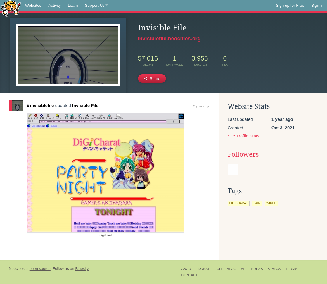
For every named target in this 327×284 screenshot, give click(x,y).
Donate (205, 269)
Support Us (96, 5)
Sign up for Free (290, 5)
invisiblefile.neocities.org (169, 39)
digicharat (238, 203)
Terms (291, 269)
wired (271, 203)
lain (257, 203)
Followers (243, 154)
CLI (219, 269)
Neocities (17, 268)
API (244, 269)
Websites (33, 5)
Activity (54, 5)
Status (274, 269)
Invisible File (85, 105)
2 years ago (201, 106)
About (187, 269)
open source (40, 268)
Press (257, 269)
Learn (73, 5)
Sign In (317, 5)
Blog (231, 269)
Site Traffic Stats (243, 135)
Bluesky (82, 268)
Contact (189, 275)
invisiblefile (40, 105)
